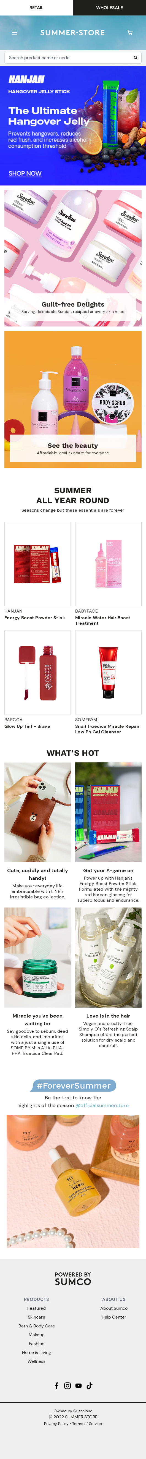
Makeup (37, 1335)
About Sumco (114, 1308)
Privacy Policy (56, 1423)
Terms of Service (87, 1423)
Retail (36, 8)
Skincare (36, 1317)
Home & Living (36, 1352)
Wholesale (109, 8)
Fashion (36, 1343)
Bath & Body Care (36, 1326)
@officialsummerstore (102, 1105)
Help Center (114, 1317)
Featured (36, 1308)
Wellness (36, 1361)
